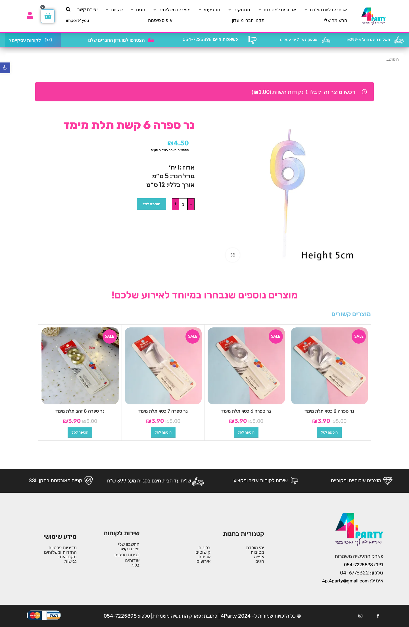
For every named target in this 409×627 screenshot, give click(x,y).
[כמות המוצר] (183, 204)
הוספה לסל (151, 204)
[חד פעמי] (209, 10)
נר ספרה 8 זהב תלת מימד (80, 411)
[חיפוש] (68, 9)
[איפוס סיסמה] (160, 20)
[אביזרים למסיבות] (276, 10)
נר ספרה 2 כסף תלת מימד (329, 411)
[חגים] (137, 10)
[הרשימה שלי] (335, 20)
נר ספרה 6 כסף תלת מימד (246, 411)
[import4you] (77, 20)
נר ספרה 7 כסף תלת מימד (163, 411)
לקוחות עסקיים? (25, 40)
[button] (329, 432)
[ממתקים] (238, 10)
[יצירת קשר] (87, 9)
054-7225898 (210, 39)
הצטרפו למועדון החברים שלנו (116, 40)
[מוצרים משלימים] (171, 10)
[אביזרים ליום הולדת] (325, 10)
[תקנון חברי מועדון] (248, 20)
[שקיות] (114, 10)
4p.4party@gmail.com (345, 581)
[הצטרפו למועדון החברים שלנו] (151, 40)
